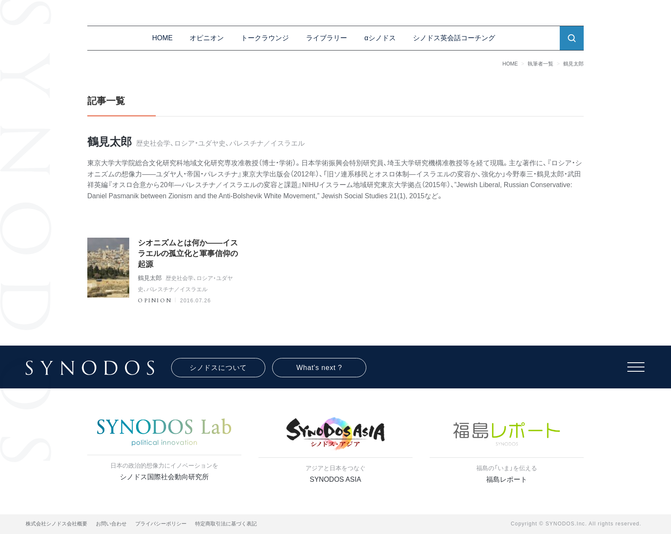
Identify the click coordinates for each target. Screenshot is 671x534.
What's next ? (319, 367)
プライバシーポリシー (161, 524)
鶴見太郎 (573, 64)
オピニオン (207, 38)
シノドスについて (218, 367)
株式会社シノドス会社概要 (56, 524)
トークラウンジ (265, 38)
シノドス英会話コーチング (454, 38)
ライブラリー (326, 38)
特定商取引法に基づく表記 (226, 524)
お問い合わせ (111, 524)
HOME (162, 38)
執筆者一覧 (540, 64)
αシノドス (379, 38)
